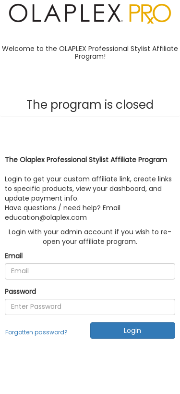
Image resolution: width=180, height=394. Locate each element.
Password (20, 291)
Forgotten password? (36, 332)
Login (132, 330)
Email (14, 256)
